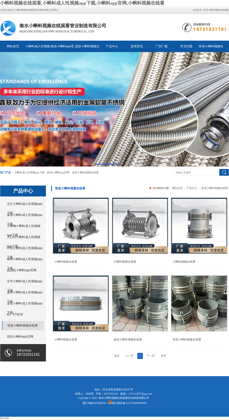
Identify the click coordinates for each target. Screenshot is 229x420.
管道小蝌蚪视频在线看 (214, 188)
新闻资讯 (137, 46)
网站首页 (13, 46)
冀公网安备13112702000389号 (129, 403)
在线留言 (197, 10)
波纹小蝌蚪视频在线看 (87, 48)
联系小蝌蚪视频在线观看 (216, 10)
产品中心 (112, 46)
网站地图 (4, 418)
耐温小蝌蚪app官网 (62, 48)
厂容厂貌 (161, 46)
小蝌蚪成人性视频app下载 (38, 48)
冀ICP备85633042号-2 (94, 403)
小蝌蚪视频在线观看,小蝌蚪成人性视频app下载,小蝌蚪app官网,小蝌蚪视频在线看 (82, 3)
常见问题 (186, 46)
